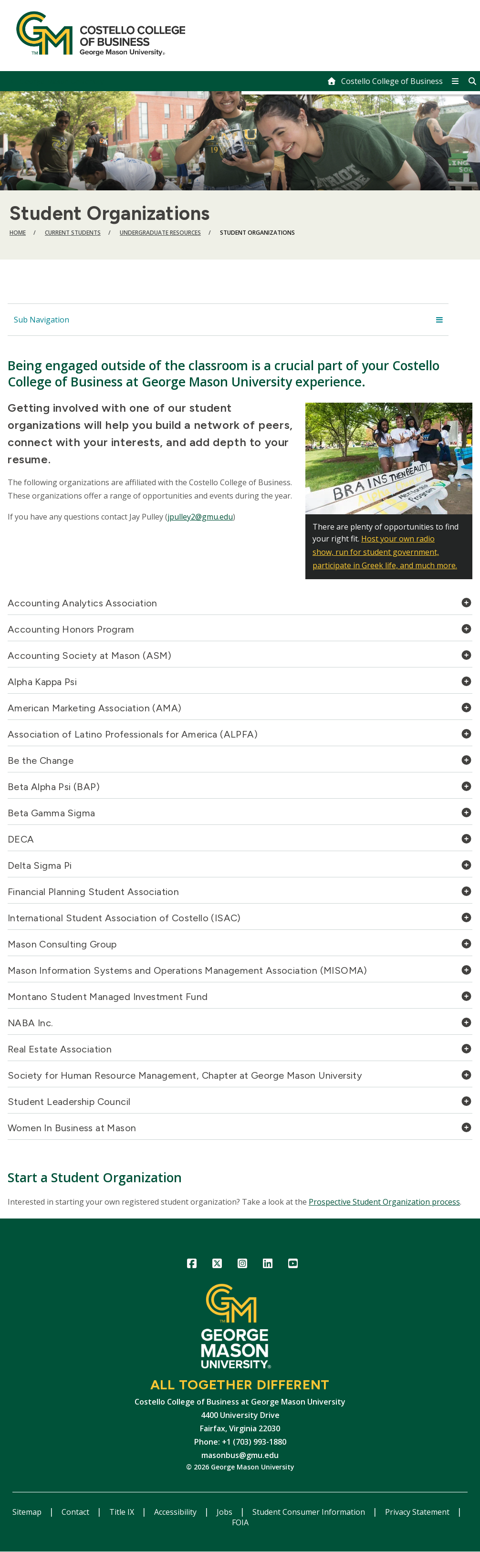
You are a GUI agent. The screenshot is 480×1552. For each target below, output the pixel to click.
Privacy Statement (418, 1512)
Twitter (217, 1265)
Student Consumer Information (309, 1512)
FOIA (240, 1522)
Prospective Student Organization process (384, 1202)
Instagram (242, 1265)
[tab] (240, 605)
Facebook (192, 1265)
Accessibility (176, 1512)
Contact (76, 1512)
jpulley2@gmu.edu (200, 516)
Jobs (225, 1512)
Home (18, 233)
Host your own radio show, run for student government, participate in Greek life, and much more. (385, 552)
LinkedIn (268, 1265)
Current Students (73, 233)
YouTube (293, 1265)
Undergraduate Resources (160, 233)
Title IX (122, 1512)
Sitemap (27, 1512)
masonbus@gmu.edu (240, 1455)
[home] (385, 81)
